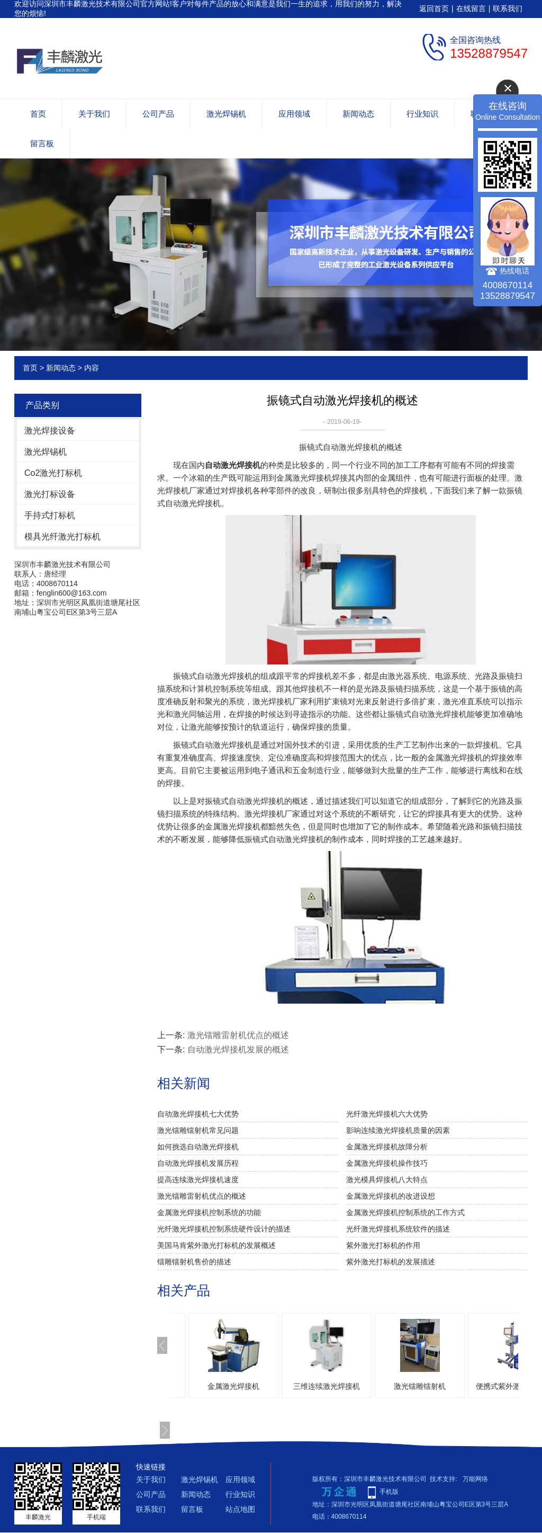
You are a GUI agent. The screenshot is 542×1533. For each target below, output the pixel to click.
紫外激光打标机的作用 (383, 1245)
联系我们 (507, 8)
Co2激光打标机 (53, 472)
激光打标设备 (49, 494)
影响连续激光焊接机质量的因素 (398, 1130)
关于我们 (94, 113)
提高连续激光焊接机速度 (198, 1179)
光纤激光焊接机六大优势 (387, 1114)
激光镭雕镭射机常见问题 (198, 1130)
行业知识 (422, 113)
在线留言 (471, 8)
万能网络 (475, 1479)
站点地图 (240, 1509)
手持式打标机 (49, 515)
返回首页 (434, 8)
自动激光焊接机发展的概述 (238, 1049)
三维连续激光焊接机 (326, 1386)
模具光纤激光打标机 (62, 536)
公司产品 (158, 113)
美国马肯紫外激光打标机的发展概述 (216, 1245)
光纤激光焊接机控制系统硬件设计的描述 (224, 1229)
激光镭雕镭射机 (420, 1386)
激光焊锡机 (226, 113)
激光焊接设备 (49, 430)
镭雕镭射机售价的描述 (194, 1261)
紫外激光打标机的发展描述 (390, 1261)
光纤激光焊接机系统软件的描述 (398, 1229)
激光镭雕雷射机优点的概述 (238, 1035)
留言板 (42, 143)
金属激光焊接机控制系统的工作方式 (405, 1212)
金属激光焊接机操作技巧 (387, 1163)
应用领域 (294, 113)
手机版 (389, 1491)
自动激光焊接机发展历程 (198, 1163)
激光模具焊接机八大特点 (387, 1179)
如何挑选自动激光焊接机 (198, 1146)
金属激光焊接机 (233, 1386)
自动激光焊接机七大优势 (198, 1114)
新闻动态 (358, 113)
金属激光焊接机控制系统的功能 (209, 1212)
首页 (38, 113)
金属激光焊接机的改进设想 (390, 1196)
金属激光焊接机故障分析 (387, 1146)
